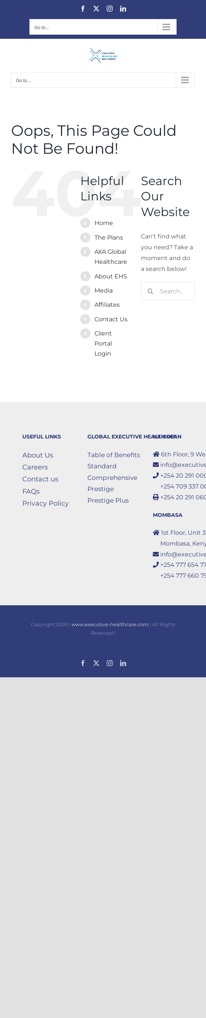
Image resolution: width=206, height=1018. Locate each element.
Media (103, 290)
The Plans (108, 237)
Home (103, 223)
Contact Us (111, 319)
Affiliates (107, 304)
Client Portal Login (103, 343)
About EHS (110, 276)
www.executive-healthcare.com (109, 624)
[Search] (150, 291)
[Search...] (168, 291)
